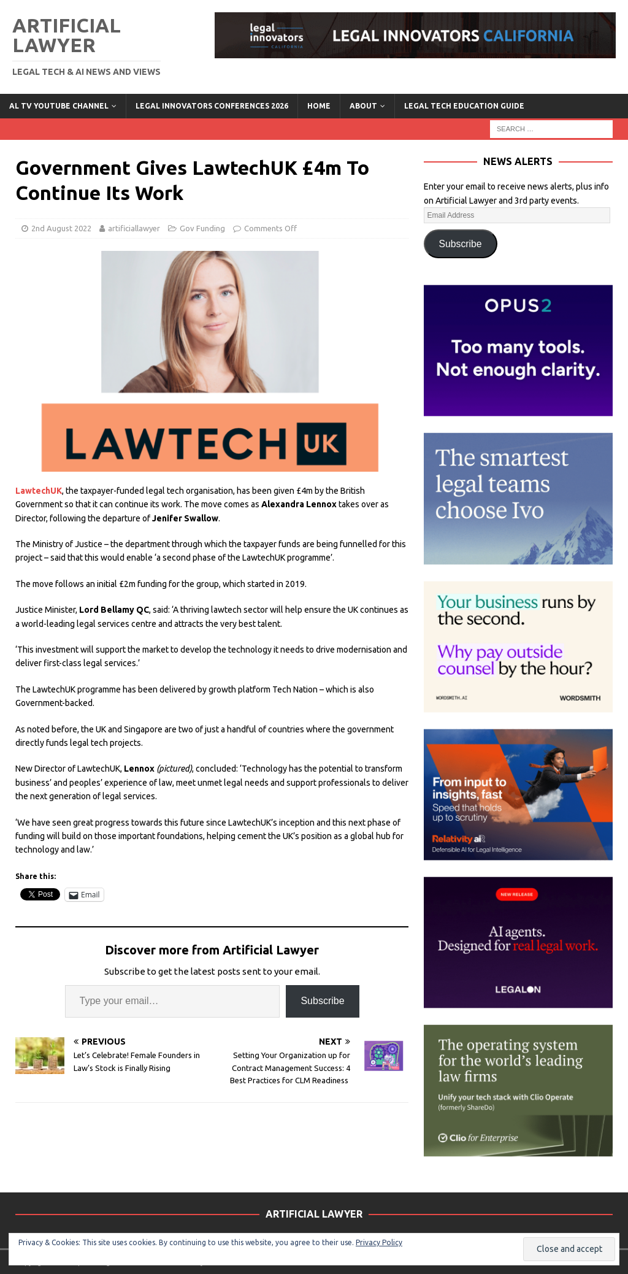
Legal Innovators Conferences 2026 (212, 106)
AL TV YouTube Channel (59, 106)
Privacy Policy (379, 1242)
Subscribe (322, 1001)
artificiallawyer (134, 228)
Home (319, 106)
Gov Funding (202, 228)
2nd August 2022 (61, 228)
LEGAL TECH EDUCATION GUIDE (464, 106)
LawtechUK (38, 491)
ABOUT (363, 106)
